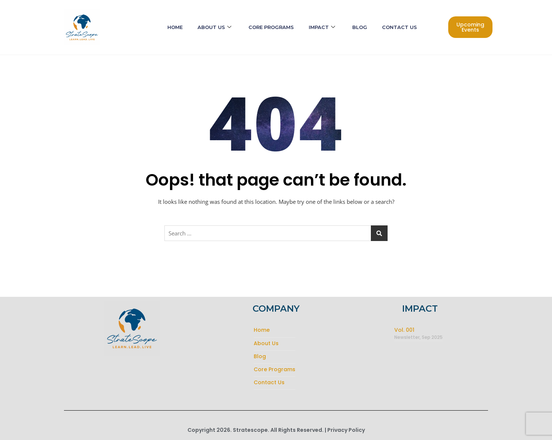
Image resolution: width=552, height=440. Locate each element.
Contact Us (399, 27)
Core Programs (271, 27)
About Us (214, 27)
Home (175, 27)
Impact (322, 27)
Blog (359, 27)
